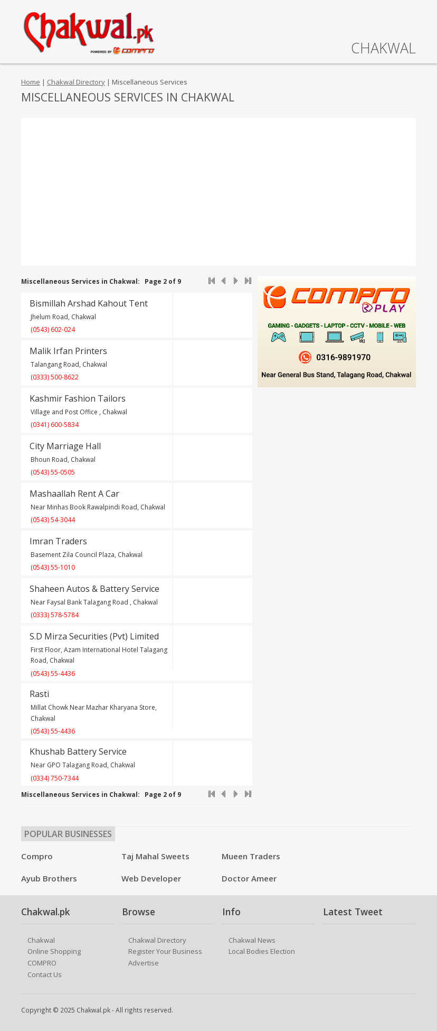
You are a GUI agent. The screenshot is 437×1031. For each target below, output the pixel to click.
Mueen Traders (251, 856)
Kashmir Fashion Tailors (78, 398)
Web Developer (151, 878)
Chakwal (41, 940)
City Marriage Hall (65, 446)
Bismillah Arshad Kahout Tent (89, 303)
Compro (37, 856)
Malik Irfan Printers (68, 351)
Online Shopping (54, 951)
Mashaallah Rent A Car (74, 493)
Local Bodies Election (262, 951)
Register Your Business (165, 951)
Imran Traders (58, 541)
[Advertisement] (218, 192)
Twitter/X (393, 1011)
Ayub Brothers (49, 878)
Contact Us (44, 974)
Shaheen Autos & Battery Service (94, 589)
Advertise (143, 963)
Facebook (409, 1011)
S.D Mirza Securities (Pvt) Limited (94, 636)
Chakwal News (252, 940)
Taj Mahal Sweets (155, 856)
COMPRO (41, 963)
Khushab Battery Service (78, 751)
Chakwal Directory (76, 82)
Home (30, 82)
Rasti (39, 694)
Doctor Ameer (249, 878)
